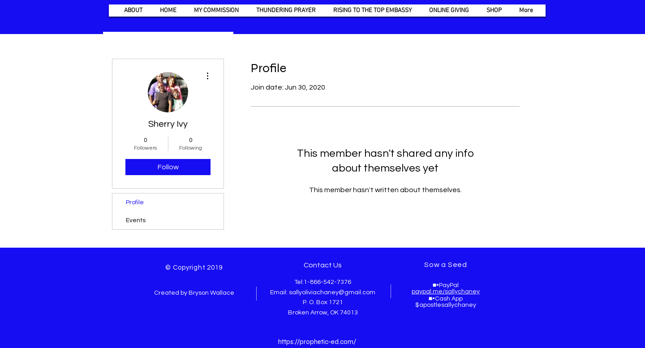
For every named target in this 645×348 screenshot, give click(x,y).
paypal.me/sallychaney (446, 291)
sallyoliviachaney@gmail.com (332, 292)
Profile (135, 202)
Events (136, 220)
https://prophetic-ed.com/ (317, 342)
